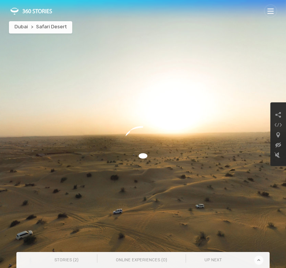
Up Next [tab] (213, 260)
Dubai (21, 26)
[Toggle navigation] (270, 10)
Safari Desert (51, 26)
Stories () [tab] (66, 260)
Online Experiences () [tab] (141, 260)
